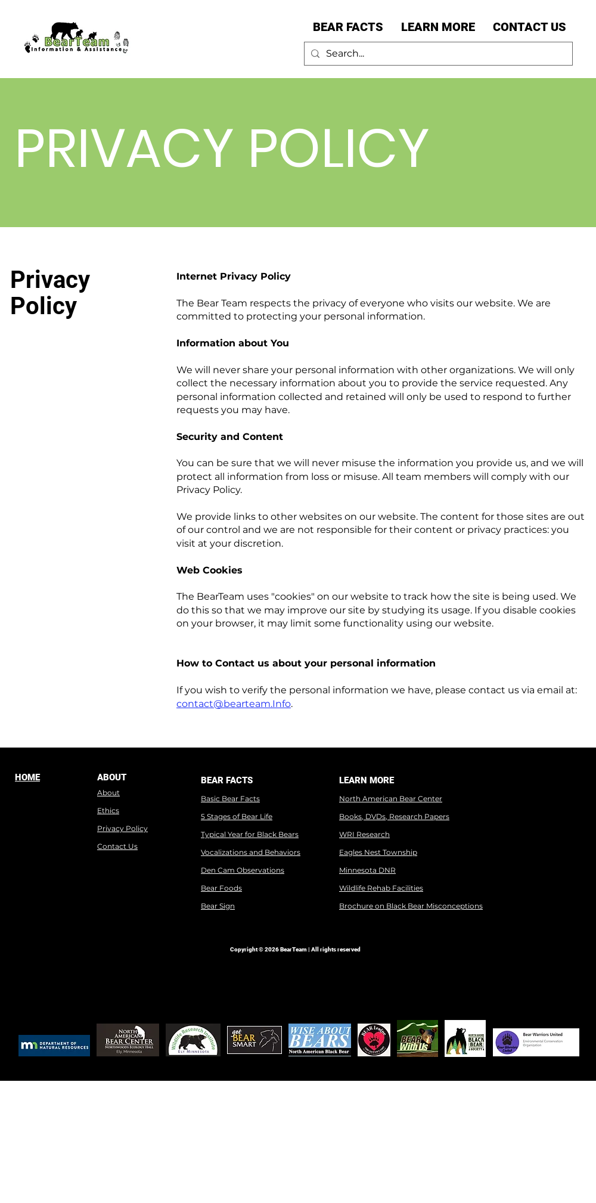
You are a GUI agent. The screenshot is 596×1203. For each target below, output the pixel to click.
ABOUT (111, 777)
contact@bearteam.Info (233, 703)
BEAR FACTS (227, 780)
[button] (348, 27)
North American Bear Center (390, 798)
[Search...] (436, 53)
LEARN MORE (366, 780)
